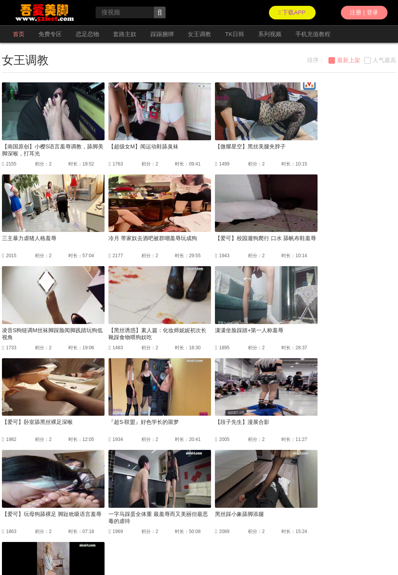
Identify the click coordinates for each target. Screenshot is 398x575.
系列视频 (269, 34)
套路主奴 (124, 34)
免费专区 (50, 34)
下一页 (223, 491)
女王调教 (199, 34)
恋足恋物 (87, 34)
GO (288, 491)
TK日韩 (234, 34)
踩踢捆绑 (162, 34)
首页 (18, 34)
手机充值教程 (312, 34)
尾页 (246, 491)
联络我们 (11, 551)
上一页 (135, 491)
